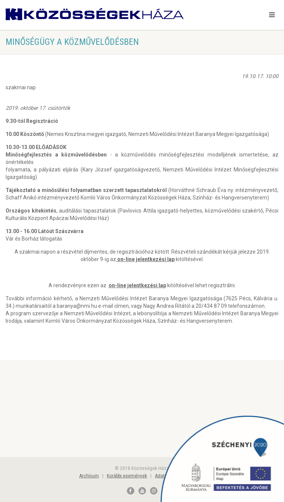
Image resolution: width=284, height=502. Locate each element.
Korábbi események (127, 475)
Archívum (89, 475)
